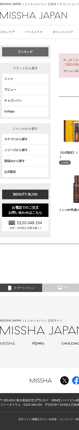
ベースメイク (34, 32)
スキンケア (7, 32)
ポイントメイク (63, 32)
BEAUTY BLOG (25, 194)
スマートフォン (21, 288)
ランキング (25, 51)
